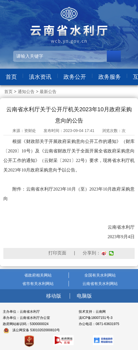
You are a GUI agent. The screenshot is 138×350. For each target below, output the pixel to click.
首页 (11, 77)
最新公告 (48, 91)
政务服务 (109, 77)
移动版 (54, 296)
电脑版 (84, 296)
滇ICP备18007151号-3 (95, 318)
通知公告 (26, 91)
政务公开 (75, 77)
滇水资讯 (40, 77)
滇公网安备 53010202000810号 (36, 330)
